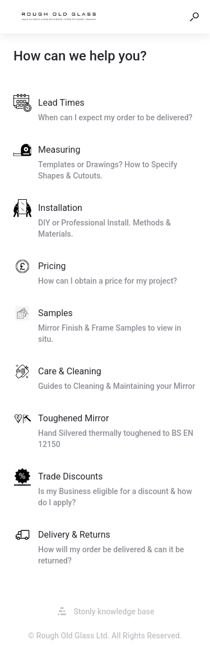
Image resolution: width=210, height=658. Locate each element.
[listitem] (105, 111)
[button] (194, 17)
